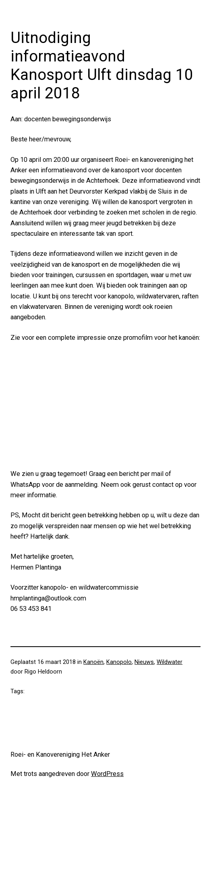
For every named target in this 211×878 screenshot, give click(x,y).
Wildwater (169, 662)
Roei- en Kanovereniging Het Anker (60, 754)
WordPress (107, 774)
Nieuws (144, 662)
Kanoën (93, 662)
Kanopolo (119, 662)
